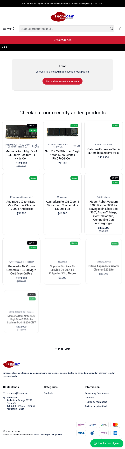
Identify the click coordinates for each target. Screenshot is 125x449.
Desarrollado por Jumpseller (48, 434)
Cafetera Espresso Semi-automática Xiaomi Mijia (103, 149)
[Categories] (62, 40)
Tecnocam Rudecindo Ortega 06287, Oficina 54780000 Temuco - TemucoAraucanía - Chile (19, 403)
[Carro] (120, 28)
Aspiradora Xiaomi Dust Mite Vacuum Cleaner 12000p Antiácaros (21, 204)
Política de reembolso (96, 402)
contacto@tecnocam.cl (16, 393)
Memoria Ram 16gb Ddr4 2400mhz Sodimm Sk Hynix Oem (21, 154)
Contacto (48, 393)
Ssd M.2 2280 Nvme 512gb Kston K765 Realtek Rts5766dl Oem (62, 153)
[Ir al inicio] (62, 349)
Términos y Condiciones (97, 393)
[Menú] (8, 28)
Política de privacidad (96, 406)
